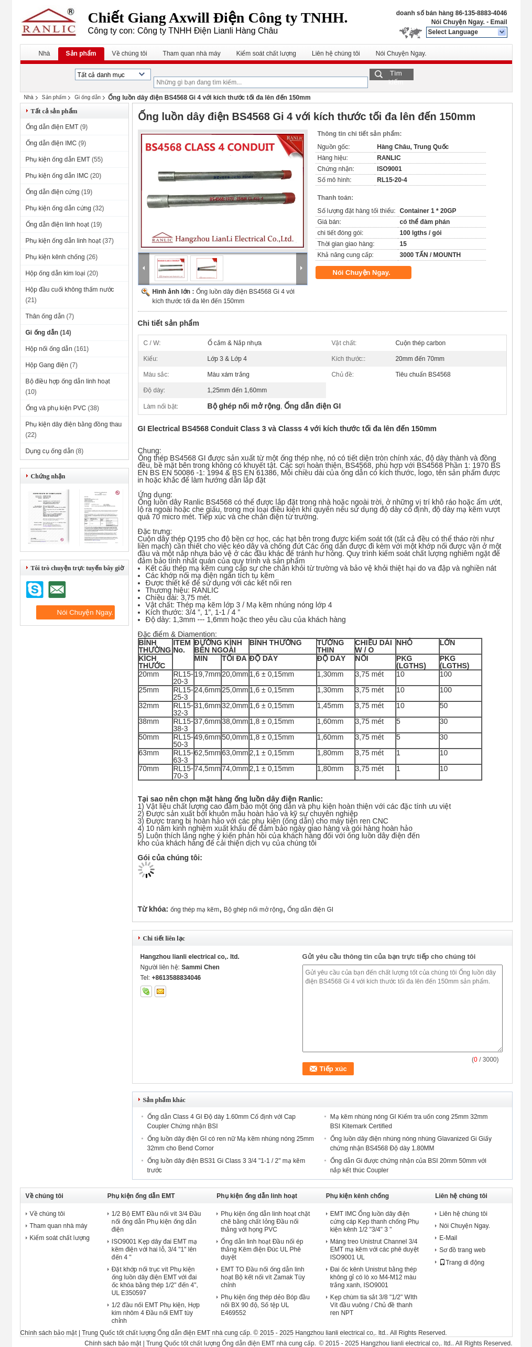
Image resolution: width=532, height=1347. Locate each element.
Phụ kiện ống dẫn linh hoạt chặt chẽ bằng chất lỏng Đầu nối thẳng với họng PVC (265, 1221)
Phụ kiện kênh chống (55, 257)
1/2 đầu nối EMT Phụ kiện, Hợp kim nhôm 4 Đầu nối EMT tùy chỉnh (156, 1312)
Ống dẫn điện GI (310, 909)
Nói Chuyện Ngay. (458, 22)
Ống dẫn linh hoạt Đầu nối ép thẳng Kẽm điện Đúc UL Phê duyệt (262, 1249)
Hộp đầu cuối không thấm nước (70, 289)
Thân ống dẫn (45, 316)
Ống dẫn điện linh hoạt (57, 224)
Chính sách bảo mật (48, 1333)
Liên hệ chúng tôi (336, 53)
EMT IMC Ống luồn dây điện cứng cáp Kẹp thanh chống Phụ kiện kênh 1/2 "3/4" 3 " (374, 1221)
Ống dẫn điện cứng (53, 192)
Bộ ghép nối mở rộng (253, 909)
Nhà (44, 53)
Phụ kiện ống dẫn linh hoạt (63, 240)
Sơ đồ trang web (462, 1250)
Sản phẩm (81, 53)
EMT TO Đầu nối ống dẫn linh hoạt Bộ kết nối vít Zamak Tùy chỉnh (263, 1277)
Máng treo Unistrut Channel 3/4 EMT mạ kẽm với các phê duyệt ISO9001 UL (374, 1249)
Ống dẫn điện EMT (52, 127)
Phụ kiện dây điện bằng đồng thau (74, 424)
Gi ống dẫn (87, 97)
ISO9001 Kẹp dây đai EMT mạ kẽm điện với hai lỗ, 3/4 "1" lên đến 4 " (154, 1249)
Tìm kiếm (396, 74)
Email (498, 22)
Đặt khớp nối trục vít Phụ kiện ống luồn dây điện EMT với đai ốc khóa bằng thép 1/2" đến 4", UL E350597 (155, 1281)
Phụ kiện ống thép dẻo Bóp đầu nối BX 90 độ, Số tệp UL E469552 (265, 1305)
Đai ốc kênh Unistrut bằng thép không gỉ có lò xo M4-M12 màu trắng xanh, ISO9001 (373, 1277)
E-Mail (448, 1238)
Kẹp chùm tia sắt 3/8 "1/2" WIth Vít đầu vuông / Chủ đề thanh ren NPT (374, 1305)
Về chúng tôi (129, 53)
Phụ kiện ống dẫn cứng (58, 208)
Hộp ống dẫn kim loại (55, 273)
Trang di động (461, 1262)
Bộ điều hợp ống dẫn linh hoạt (68, 381)
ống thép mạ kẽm (195, 909)
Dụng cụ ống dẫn (50, 451)
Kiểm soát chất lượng (266, 53)
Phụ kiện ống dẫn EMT (58, 159)
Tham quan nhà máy (192, 53)
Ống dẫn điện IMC (51, 143)
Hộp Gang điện (47, 365)
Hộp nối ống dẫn (49, 348)
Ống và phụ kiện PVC (56, 408)
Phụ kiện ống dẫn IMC (57, 175)
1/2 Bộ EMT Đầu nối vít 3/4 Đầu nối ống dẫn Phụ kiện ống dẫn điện (156, 1221)
